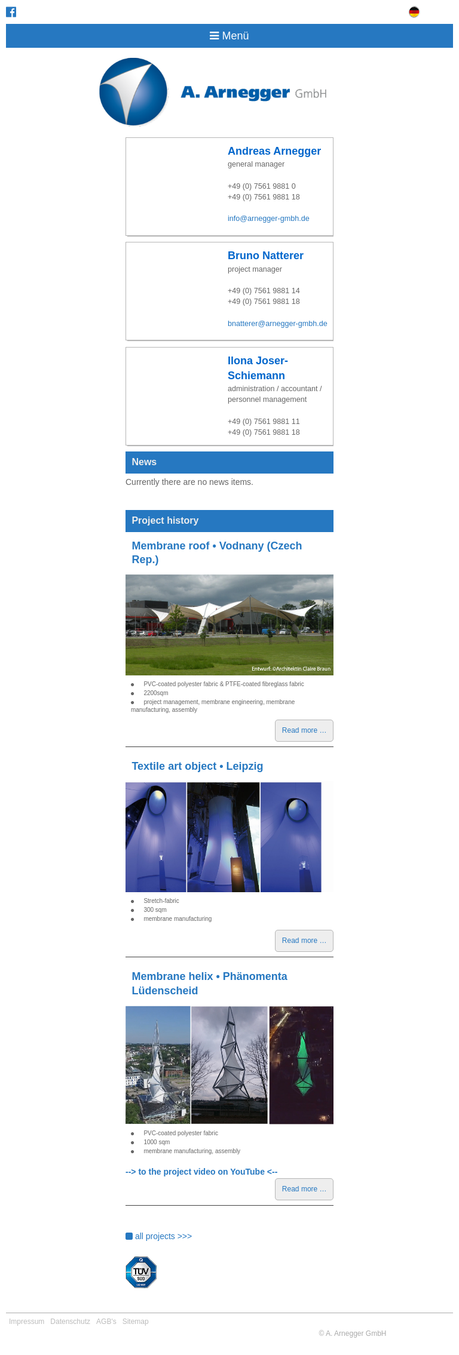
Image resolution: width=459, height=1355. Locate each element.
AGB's (106, 1321)
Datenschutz (70, 1321)
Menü (229, 36)
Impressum (26, 1321)
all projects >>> (159, 1236)
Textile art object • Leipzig (197, 766)
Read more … (307, 732)
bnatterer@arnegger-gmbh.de (278, 323)
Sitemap (136, 1321)
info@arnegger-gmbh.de (269, 218)
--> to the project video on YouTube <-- (201, 1171)
